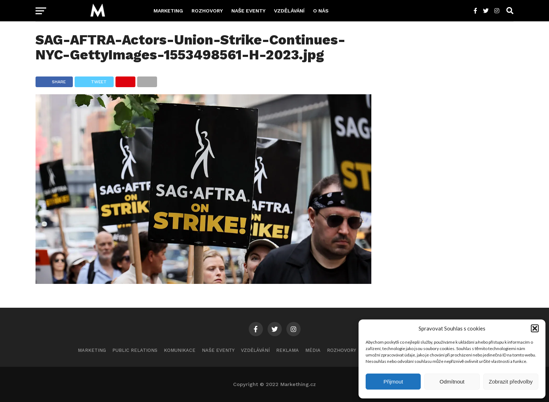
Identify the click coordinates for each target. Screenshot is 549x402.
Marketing (168, 11)
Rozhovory (207, 11)
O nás (321, 11)
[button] (534, 328)
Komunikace (179, 350)
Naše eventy (248, 11)
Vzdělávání (289, 11)
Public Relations (134, 350)
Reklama (287, 350)
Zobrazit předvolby (511, 382)
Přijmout (393, 382)
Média (313, 350)
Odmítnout (452, 382)
